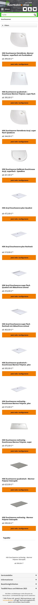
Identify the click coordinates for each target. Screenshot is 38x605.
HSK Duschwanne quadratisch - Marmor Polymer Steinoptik (18, 480)
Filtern (5, 25)
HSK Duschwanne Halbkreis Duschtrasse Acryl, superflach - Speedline (18, 170)
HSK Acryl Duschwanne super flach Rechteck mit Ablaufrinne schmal (16, 325)
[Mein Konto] (30, 9)
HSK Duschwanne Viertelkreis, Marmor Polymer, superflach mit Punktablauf (17, 54)
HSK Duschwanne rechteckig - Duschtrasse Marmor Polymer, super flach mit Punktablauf (17, 441)
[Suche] (19, 15)
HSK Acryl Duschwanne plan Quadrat (17, 208)
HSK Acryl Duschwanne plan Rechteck (17, 247)
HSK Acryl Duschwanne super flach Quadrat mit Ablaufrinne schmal (16, 286)
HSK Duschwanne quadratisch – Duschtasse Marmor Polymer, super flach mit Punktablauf (18, 93)
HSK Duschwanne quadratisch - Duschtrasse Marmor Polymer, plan (16, 364)
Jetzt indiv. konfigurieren (19, 64)
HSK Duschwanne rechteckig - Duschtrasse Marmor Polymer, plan (16, 402)
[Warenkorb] (35, 9)
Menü (5, 9)
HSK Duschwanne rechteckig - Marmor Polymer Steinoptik (17, 518)
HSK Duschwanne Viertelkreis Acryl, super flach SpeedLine (19, 132)
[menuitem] (4, 9)
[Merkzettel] (25, 9)
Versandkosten (8, 600)
